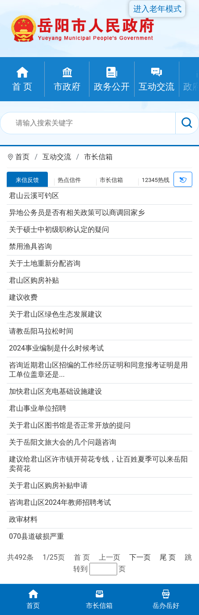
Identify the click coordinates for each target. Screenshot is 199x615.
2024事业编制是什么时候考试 (56, 348)
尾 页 (168, 557)
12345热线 (155, 180)
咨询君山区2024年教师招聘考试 (60, 502)
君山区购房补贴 (34, 280)
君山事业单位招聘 (37, 408)
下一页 (140, 557)
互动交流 (56, 157)
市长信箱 (98, 157)
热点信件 (69, 180)
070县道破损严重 (36, 536)
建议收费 (23, 297)
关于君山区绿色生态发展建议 (55, 314)
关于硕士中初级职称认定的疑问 (59, 229)
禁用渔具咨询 (30, 246)
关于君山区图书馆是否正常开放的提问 (70, 425)
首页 (22, 157)
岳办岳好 (166, 599)
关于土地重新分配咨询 (44, 263)
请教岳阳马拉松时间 (41, 331)
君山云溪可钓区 (34, 195)
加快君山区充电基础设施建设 (55, 391)
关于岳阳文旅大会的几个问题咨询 (62, 442)
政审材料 (23, 519)
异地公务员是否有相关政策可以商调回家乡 (77, 212)
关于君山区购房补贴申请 (48, 485)
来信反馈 (27, 180)
